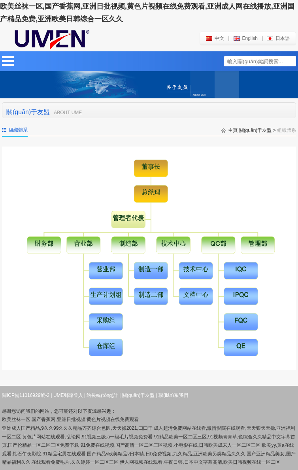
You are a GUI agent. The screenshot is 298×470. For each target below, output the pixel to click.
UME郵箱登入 (68, 395)
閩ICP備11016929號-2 (25, 395)
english (246, 38)
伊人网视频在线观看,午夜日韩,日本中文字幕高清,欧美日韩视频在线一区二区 (200, 462)
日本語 (278, 38)
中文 (215, 38)
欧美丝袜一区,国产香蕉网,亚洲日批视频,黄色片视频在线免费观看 (70, 419)
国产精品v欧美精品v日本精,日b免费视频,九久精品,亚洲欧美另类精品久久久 (166, 454)
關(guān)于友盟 (255, 130)
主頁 (233, 130)
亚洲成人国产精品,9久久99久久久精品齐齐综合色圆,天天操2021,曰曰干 (77, 428)
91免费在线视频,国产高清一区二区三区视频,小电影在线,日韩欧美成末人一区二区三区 (170, 445)
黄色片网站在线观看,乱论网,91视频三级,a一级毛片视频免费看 (87, 437)
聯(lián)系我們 (173, 395)
